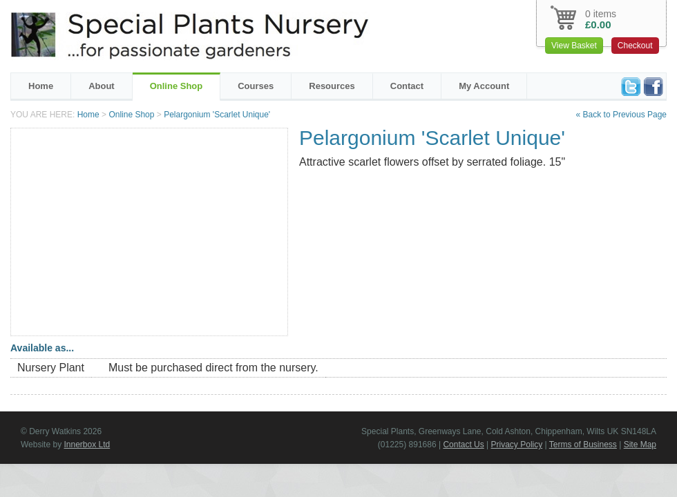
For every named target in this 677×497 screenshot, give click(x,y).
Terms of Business (583, 444)
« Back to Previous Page (621, 114)
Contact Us (463, 444)
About (101, 86)
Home (40, 86)
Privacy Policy (517, 444)
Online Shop (176, 86)
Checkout (635, 45)
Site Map (640, 444)
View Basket (574, 45)
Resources (331, 86)
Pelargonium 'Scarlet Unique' (217, 114)
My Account (484, 86)
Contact (406, 86)
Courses (256, 86)
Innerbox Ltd (87, 444)
